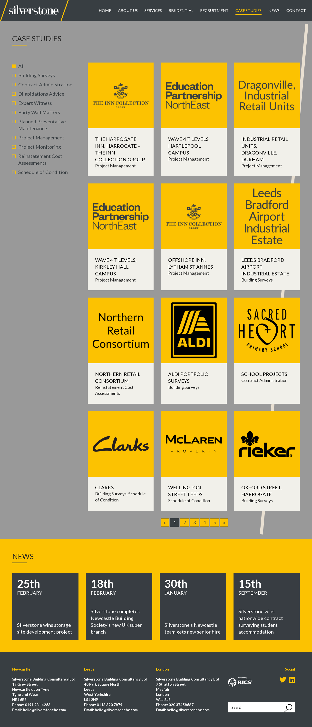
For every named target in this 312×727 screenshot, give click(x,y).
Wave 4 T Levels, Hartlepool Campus (189, 145)
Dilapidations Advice (41, 94)
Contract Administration (45, 84)
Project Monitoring (39, 147)
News (274, 10)
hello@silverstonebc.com (44, 710)
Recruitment (214, 10)
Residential (181, 10)
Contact (296, 10)
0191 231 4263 (37, 704)
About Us (128, 10)
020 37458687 (181, 704)
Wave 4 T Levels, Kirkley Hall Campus (115, 266)
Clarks (104, 487)
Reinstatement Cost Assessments (40, 159)
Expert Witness (35, 103)
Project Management (41, 137)
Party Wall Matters (39, 112)
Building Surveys (36, 75)
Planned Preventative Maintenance (42, 124)
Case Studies (248, 10)
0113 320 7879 (109, 704)
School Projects (264, 374)
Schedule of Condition (43, 172)
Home (105, 10)
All (21, 66)
